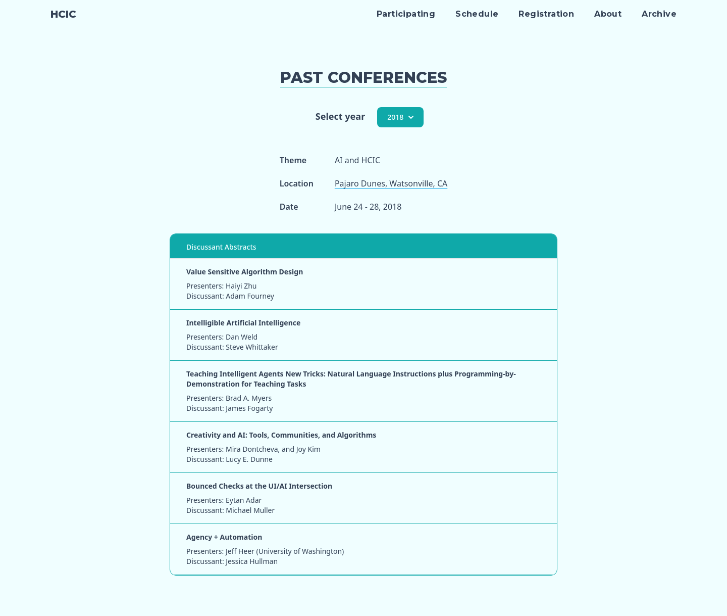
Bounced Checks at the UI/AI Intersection (259, 486)
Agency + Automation (224, 537)
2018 (400, 117)
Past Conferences (363, 77)
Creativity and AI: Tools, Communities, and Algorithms (281, 435)
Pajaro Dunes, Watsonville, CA (391, 183)
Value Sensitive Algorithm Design (244, 271)
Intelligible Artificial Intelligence (243, 322)
